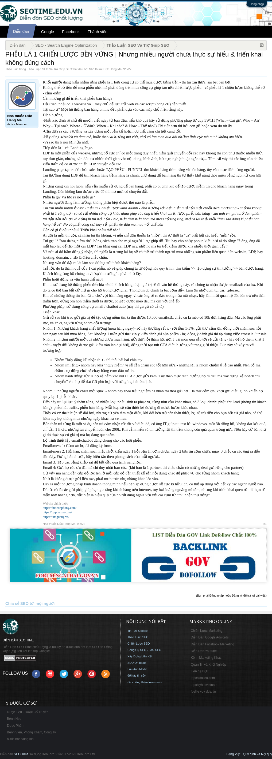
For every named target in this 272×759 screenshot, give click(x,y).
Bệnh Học (14, 719)
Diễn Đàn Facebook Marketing (212, 644)
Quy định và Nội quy (257, 754)
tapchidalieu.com (203, 678)
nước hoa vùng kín (20, 739)
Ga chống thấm (137, 682)
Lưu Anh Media (137, 669)
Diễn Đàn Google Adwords (210, 637)
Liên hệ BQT (200, 671)
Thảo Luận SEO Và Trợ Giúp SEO (49, 69)
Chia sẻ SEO (17, 603)
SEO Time (21, 754)
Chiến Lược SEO (138, 643)
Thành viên (97, 31)
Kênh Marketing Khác (206, 658)
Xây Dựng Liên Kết (139, 656)
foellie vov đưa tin (203, 691)
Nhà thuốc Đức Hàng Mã (105, 69)
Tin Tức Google (137, 630)
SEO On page (136, 662)
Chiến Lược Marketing (207, 631)
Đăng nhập (257, 4)
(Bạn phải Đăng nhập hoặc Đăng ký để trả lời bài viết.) (231, 595)
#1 (265, 523)
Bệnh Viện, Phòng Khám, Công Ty (31, 732)
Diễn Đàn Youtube (204, 651)
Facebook (71, 31)
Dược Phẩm (15, 726)
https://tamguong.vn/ (56, 517)
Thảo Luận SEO (138, 637)
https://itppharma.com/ (57, 512)
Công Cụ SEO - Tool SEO (144, 650)
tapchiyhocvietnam (204, 685)
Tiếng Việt (233, 754)
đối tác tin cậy (136, 675)
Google (47, 31)
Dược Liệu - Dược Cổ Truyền (28, 712)
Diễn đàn (21, 31)
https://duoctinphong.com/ (59, 508)
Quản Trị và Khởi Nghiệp (208, 664)
